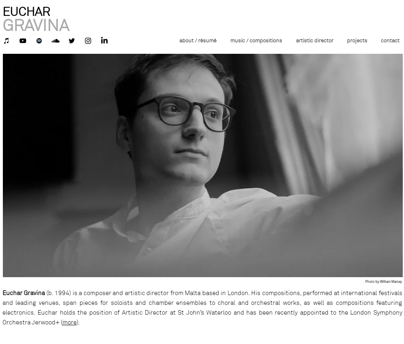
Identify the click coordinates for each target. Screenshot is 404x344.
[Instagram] (88, 41)
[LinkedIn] (104, 41)
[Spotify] (39, 41)
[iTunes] (6, 41)
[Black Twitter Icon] (72, 41)
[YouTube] (23, 41)
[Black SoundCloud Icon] (55, 41)
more (69, 322)
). (78, 322)
